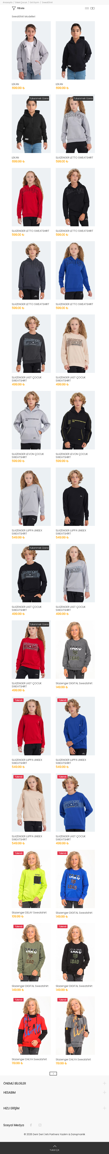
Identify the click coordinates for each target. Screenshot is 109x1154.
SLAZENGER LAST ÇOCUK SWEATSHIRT (27, 379)
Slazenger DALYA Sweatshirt (29, 1059)
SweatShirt (47, 2)
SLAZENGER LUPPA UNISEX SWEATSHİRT (27, 532)
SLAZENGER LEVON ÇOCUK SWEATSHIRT (28, 455)
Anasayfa (7, 2)
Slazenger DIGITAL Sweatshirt (74, 683)
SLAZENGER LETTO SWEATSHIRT (74, 157)
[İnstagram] (38, 1125)
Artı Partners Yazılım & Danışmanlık (65, 1134)
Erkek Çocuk (21, 2)
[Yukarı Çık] (54, 1148)
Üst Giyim (34, 2)
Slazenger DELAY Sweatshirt (29, 912)
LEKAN (15, 84)
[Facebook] (32, 1125)
